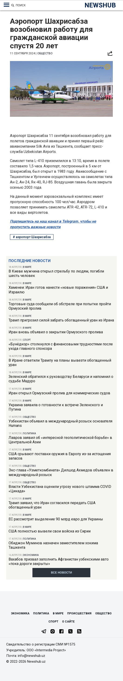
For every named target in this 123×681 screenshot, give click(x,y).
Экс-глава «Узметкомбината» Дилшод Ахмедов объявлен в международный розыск (61, 472)
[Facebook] (61, 632)
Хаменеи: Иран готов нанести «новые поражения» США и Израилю (58, 289)
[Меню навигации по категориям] (6, 5)
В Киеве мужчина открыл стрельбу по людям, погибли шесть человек (56, 273)
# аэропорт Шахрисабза (32, 237)
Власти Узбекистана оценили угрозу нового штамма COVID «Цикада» (60, 488)
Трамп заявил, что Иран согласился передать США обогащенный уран (52, 505)
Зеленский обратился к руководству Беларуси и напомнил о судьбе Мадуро (61, 378)
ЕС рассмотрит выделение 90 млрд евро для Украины (56, 519)
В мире (27, 267)
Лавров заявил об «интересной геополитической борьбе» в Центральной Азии (60, 439)
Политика (29, 433)
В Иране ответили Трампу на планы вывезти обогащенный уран (60, 362)
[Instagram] (52, 632)
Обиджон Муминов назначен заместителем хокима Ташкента (53, 545)
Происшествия (79, 613)
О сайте (68, 621)
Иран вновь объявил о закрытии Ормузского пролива (56, 332)
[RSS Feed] (79, 632)
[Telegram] (44, 632)
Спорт (27, 340)
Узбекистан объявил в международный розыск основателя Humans (60, 423)
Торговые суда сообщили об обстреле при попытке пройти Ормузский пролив (60, 306)
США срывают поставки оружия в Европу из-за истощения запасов (60, 456)
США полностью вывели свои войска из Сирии (50, 531)
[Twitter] (70, 632)
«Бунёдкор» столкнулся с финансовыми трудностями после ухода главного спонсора (61, 346)
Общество (29, 417)
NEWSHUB (100, 5)
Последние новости (29, 261)
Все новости (61, 572)
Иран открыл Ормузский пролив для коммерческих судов (59, 393)
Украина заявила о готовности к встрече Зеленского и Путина (56, 407)
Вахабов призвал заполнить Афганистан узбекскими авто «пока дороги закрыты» (59, 561)
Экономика (31, 555)
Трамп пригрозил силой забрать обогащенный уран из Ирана (61, 320)
